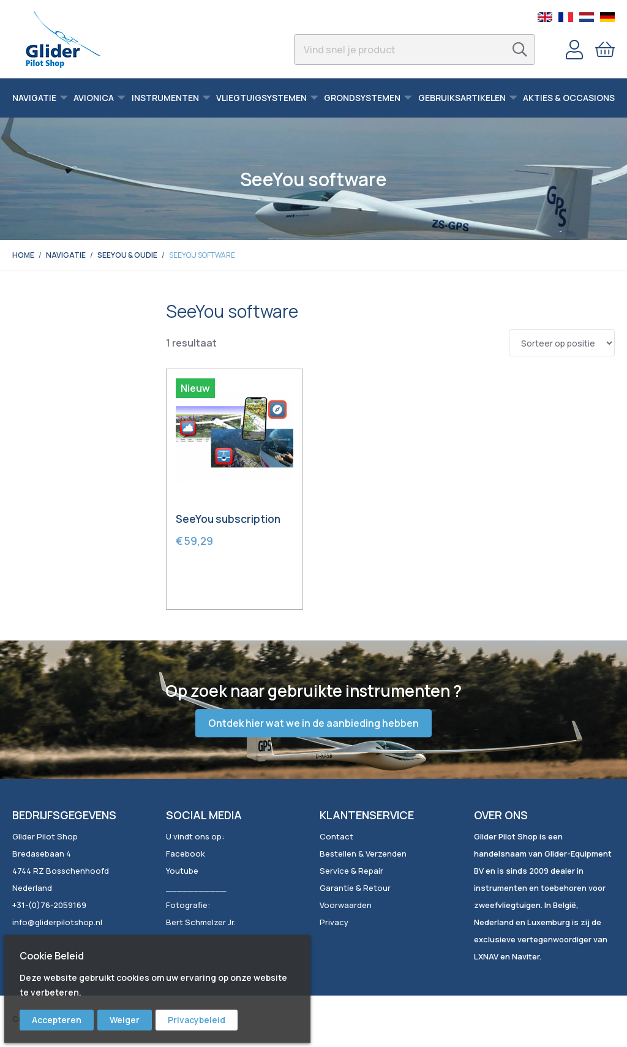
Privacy (334, 922)
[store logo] (62, 39)
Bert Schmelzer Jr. (201, 922)
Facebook (185, 853)
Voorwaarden (346, 904)
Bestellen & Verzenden (363, 853)
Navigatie (66, 255)
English (545, 17)
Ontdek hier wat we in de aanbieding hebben (313, 723)
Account (574, 49)
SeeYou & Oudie (127, 255)
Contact (336, 836)
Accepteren (56, 1020)
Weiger (125, 1020)
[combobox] (414, 49)
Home (23, 255)
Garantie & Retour (355, 887)
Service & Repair (351, 870)
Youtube (182, 870)
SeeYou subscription (228, 519)
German (607, 17)
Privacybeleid (196, 1020)
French (565, 17)
